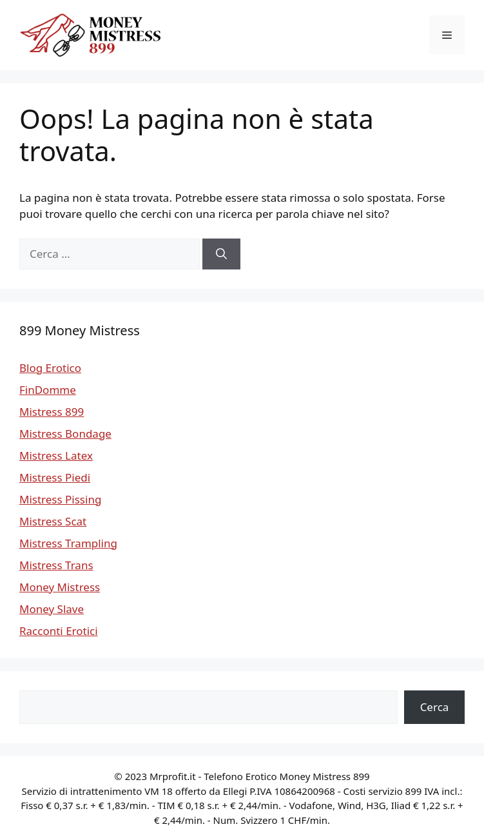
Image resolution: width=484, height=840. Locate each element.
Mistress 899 (51, 411)
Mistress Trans (56, 565)
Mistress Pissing (60, 499)
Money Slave (51, 608)
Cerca (434, 706)
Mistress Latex (56, 455)
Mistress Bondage (65, 433)
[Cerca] (221, 254)
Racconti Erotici (58, 630)
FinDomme (47, 389)
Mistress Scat (52, 521)
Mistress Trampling (68, 543)
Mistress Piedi (54, 477)
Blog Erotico (50, 367)
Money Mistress (59, 587)
